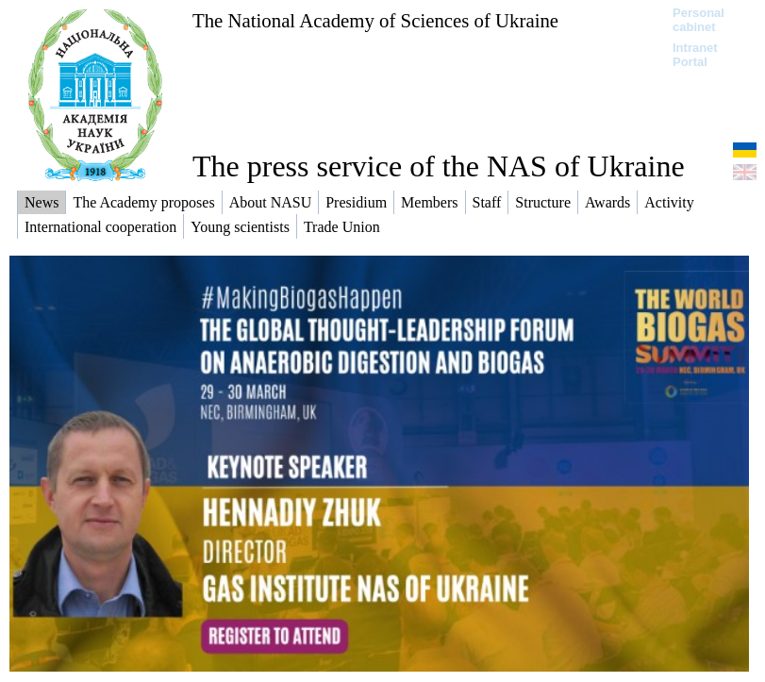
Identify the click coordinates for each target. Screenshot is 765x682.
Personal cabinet (698, 20)
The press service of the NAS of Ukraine (438, 166)
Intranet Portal (695, 55)
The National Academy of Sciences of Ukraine (375, 20)
